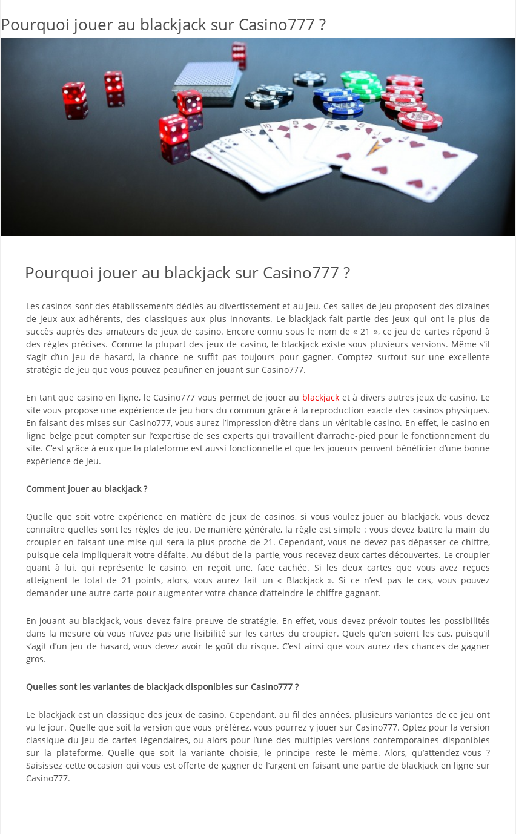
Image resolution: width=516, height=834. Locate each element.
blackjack (320, 397)
